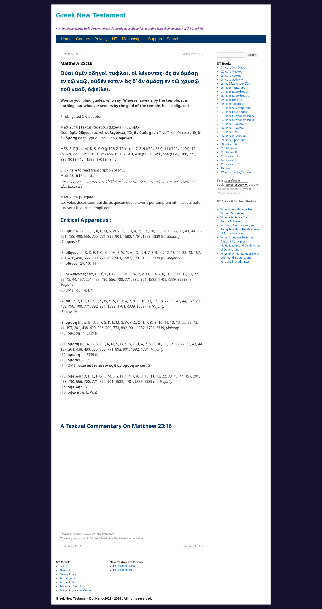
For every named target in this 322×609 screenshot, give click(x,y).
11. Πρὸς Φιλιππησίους (235, 108)
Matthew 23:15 (70, 54)
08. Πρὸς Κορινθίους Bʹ (235, 96)
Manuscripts (133, 39)
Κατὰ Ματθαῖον (104, 533)
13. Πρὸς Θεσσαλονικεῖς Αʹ (237, 116)
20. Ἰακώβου (228, 144)
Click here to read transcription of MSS (92, 170)
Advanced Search (70, 586)
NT (114, 39)
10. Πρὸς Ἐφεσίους (232, 104)
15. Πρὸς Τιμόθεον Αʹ (233, 124)
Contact (83, 39)
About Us (65, 570)
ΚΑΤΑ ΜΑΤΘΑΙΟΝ (124, 566)
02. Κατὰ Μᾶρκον (231, 71)
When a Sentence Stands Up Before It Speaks (238, 219)
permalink (137, 538)
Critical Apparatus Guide (75, 590)
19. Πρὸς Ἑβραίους (232, 140)
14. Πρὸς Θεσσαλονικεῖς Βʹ (237, 120)
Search (173, 39)
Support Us (66, 582)
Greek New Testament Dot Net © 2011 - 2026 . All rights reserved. (104, 598)
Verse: (248, 189)
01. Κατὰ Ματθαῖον (101, 538)
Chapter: (254, 185)
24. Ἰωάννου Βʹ (229, 160)
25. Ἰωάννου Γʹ (229, 164)
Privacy (101, 39)
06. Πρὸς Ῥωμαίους (232, 88)
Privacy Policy (67, 574)
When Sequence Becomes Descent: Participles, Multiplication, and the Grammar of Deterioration (241, 243)
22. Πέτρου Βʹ (229, 152)
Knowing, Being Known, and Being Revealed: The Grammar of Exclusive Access (239, 229)
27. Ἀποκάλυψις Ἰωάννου (236, 172)
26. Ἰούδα (226, 168)
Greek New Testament (90, 15)
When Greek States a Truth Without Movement (237, 211)
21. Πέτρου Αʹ (229, 148)
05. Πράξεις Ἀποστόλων (235, 84)
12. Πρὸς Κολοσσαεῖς (234, 112)
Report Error (67, 578)
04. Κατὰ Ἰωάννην (231, 79)
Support (155, 39)
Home (66, 39)
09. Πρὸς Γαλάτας (231, 100)
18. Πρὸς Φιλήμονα (232, 136)
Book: (220, 185)
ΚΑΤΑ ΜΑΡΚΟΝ (122, 570)
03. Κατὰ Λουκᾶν (230, 75)
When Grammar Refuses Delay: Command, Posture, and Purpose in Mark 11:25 (240, 258)
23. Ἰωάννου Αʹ (229, 156)
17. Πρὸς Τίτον (229, 132)
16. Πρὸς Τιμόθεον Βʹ (233, 128)
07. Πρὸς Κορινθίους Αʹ (235, 92)
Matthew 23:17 (192, 54)
